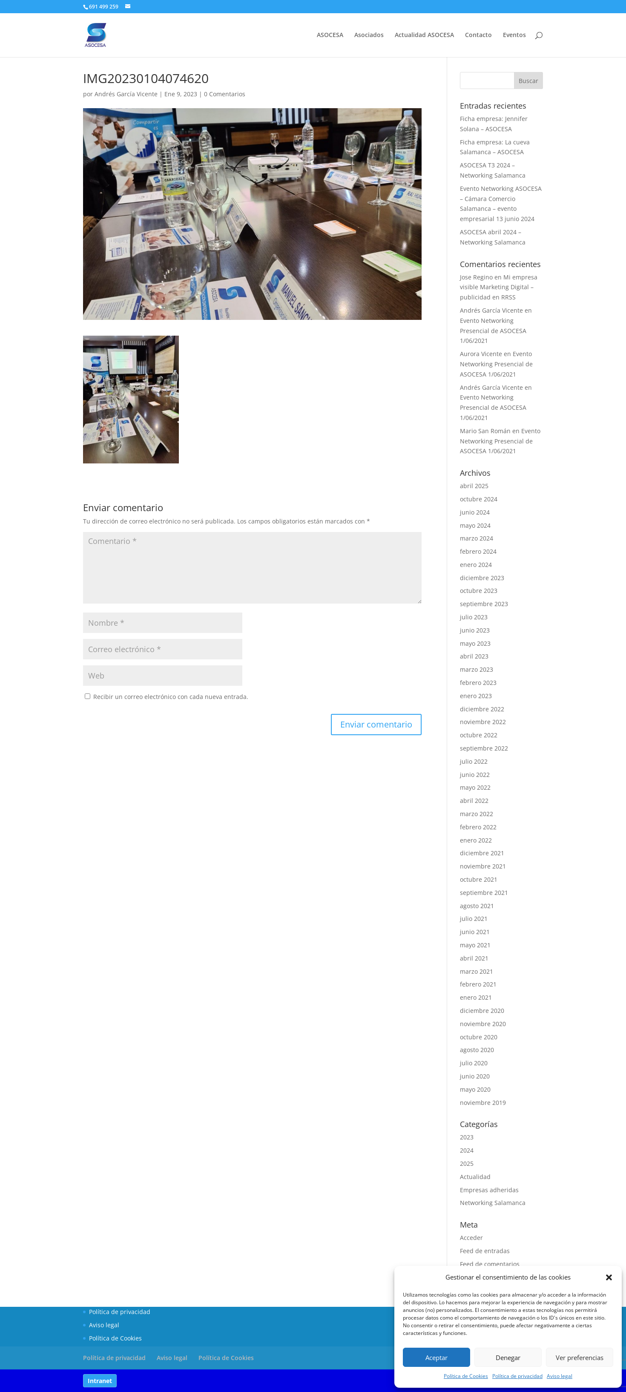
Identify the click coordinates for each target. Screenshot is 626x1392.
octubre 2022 (478, 735)
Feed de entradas (485, 1251)
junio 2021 (475, 932)
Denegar (508, 1357)
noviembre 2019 (483, 1103)
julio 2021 (474, 919)
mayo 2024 (475, 525)
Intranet (100, 1381)
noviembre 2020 (483, 1024)
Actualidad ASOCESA (424, 35)
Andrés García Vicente (126, 94)
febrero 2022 (478, 827)
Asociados (369, 35)
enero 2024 (476, 565)
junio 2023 (475, 630)
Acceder (471, 1238)
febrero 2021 (478, 984)
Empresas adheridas (489, 1190)
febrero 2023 (478, 683)
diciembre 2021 (482, 853)
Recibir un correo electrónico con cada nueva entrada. (170, 697)
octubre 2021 (478, 879)
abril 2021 (474, 958)
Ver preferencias (579, 1357)
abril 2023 (474, 656)
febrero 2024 (478, 551)
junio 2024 (475, 512)
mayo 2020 (475, 1089)
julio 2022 (474, 761)
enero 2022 (476, 840)
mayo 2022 (475, 787)
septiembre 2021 (484, 893)
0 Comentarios (224, 94)
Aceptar (436, 1357)
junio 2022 (475, 775)
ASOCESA (330, 35)
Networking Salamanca (492, 1203)
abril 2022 (474, 801)
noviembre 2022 (483, 722)
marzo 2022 (476, 814)
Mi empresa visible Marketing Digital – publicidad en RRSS (498, 287)
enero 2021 (476, 997)
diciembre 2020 (482, 1011)
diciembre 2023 (482, 578)
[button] (609, 1277)
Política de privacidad (517, 1376)
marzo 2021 (476, 971)
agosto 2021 (477, 906)
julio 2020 (474, 1063)
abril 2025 (474, 486)
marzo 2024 (476, 538)
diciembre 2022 (482, 709)
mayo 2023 (475, 643)
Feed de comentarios (490, 1264)
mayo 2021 (475, 945)
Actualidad (475, 1177)
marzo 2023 (476, 669)
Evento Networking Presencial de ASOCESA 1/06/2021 (493, 330)
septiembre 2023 (484, 604)
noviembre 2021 (483, 866)
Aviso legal (559, 1376)
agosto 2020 (477, 1050)
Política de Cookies (466, 1376)
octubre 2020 (478, 1037)
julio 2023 (474, 617)
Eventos (514, 35)
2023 (467, 1137)
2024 (467, 1150)
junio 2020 (475, 1076)
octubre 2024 (478, 499)
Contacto (478, 35)
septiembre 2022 (484, 748)
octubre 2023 (478, 591)
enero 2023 (476, 696)
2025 (467, 1163)
